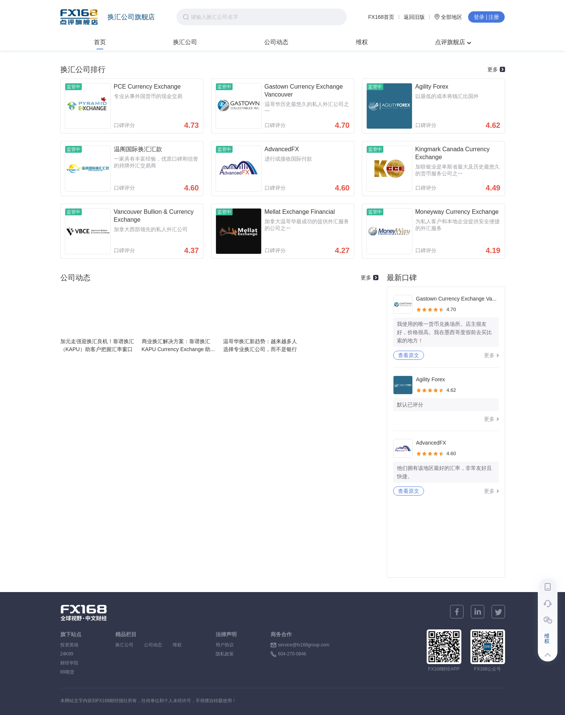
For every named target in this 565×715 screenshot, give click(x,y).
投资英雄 (69, 644)
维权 (362, 42)
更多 (496, 69)
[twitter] (498, 611)
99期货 (67, 672)
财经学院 (69, 663)
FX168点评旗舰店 (79, 17)
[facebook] (457, 611)
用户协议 (225, 644)
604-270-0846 (292, 654)
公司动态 (276, 42)
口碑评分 (124, 125)
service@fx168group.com (303, 644)
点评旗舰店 (453, 42)
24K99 (66, 654)
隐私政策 (225, 654)
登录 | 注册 (486, 17)
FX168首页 (381, 17)
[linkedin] (477, 611)
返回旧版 (414, 17)
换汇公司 (185, 42)
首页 (100, 42)
